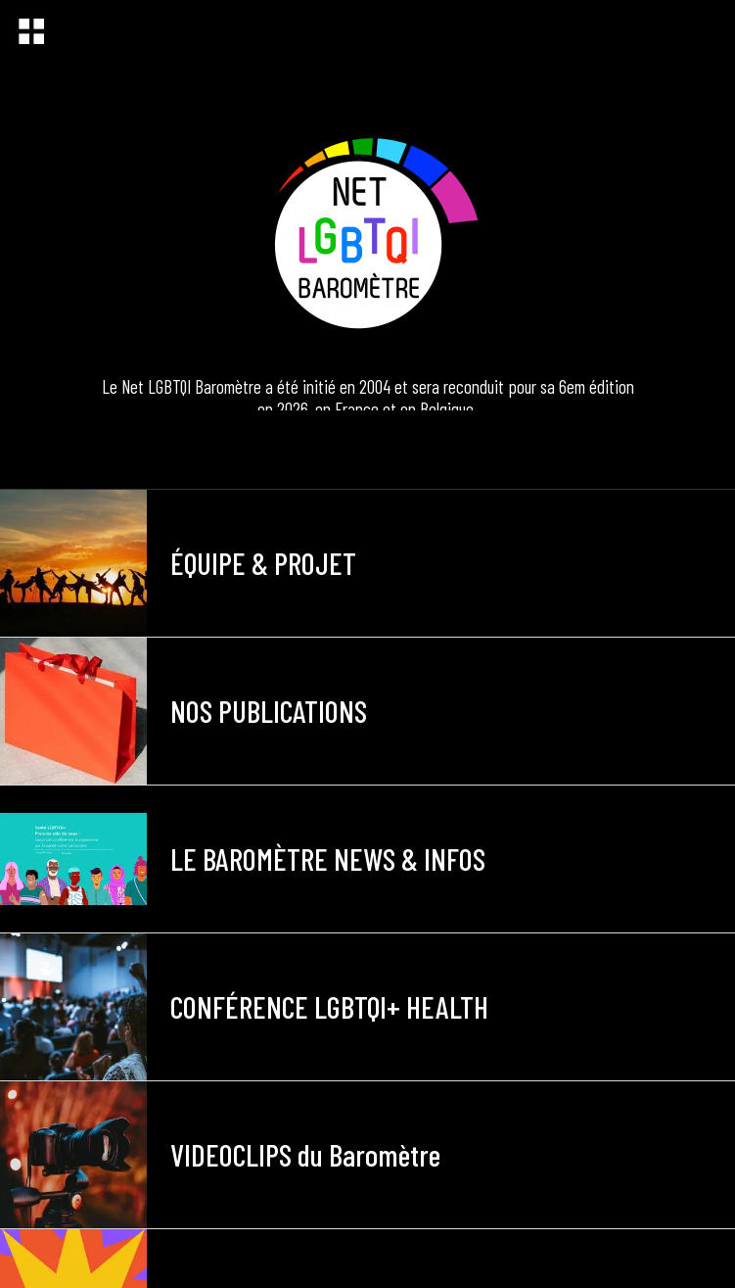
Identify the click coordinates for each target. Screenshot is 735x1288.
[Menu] (31, 31)
